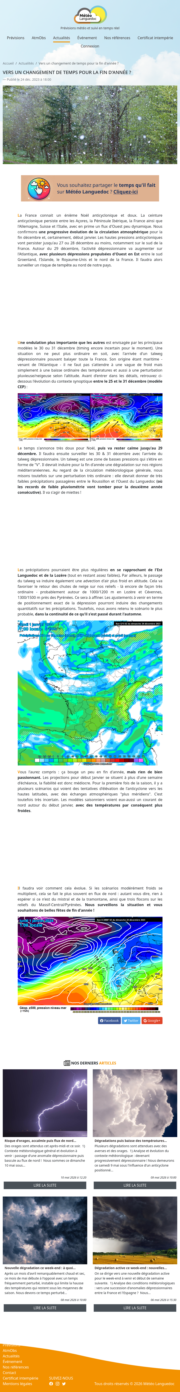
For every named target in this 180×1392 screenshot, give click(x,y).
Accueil (8, 63)
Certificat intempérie (155, 37)
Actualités (61, 37)
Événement (87, 37)
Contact (9, 1372)
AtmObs (39, 37)
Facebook (109, 1020)
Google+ (152, 1020)
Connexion (90, 46)
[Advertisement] (90, 304)
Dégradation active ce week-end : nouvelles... (131, 1268)
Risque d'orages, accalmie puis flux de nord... (40, 1140)
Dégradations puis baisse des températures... (131, 1140)
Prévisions (15, 37)
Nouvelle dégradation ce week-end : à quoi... (40, 1268)
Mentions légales (17, 1383)
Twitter (131, 1020)
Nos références (117, 37)
